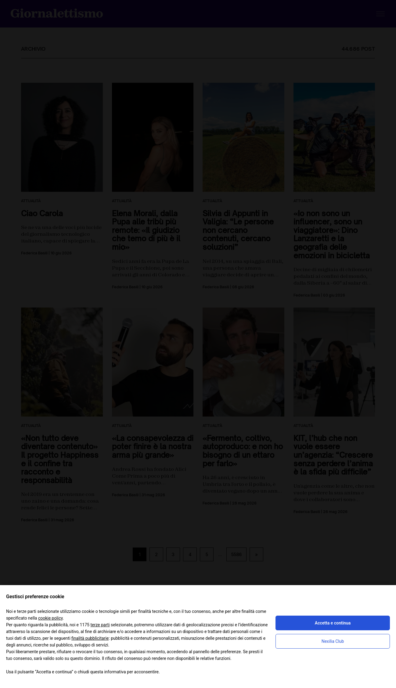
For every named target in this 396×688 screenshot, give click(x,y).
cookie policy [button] (50, 618)
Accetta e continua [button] (333, 623)
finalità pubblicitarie (90, 638)
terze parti (100, 624)
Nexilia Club (333, 641)
